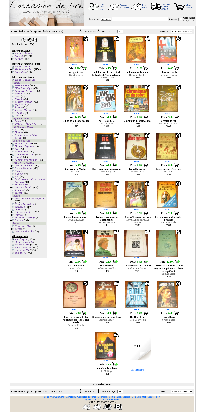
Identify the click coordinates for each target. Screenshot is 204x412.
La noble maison (137, 169)
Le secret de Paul (168, 121)
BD (16, 129)
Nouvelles (19, 112)
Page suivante (137, 369)
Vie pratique (21, 184)
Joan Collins (76, 268)
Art (16, 149)
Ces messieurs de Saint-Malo (107, 317)
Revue (18, 228)
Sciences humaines (24, 212)
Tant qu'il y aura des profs (137, 217)
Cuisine (18, 171)
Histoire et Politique (25, 154)
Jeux (17, 176)
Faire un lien (113, 399)
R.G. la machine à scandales (106, 169)
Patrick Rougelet (107, 171)
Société (18, 157)
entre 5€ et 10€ (22, 250)
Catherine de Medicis (76, 169)
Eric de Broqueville (168, 123)
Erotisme (19, 192)
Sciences (19, 215)
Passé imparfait (76, 265)
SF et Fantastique (23, 88)
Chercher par (94, 19)
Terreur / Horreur (23, 110)
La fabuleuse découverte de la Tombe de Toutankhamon (106, 73)
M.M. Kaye (106, 371)
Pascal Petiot (106, 123)
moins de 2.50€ (22, 244)
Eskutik (76, 123)
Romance (19, 93)
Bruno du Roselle (76, 325)
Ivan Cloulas (76, 171)
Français (19, 56)
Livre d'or (145, 6)
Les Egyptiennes (76, 72)
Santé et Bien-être (23, 168)
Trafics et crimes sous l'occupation (107, 218)
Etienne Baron (168, 274)
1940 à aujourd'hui (24, 69)
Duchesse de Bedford (106, 268)
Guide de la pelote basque (76, 121)
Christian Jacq (76, 75)
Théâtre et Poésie (23, 143)
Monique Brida (168, 222)
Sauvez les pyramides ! (76, 217)
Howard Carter (107, 77)
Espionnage (20, 104)
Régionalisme (21, 151)
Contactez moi (139, 397)
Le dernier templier (168, 72)
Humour (19, 173)
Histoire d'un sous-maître (138, 265)
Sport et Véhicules (23, 187)
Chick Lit (19, 99)
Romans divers (22, 85)
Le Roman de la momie (137, 72)
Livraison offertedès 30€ (166, 6)
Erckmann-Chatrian (137, 268)
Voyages (19, 190)
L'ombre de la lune (107, 368)
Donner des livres (124, 6)
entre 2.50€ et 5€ (23, 247)
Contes (18, 115)
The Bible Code (138, 317)
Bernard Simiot (106, 319)
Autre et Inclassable (24, 231)
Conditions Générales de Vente (81, 397)
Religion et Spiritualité (26, 160)
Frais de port (154, 397)
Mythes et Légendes (24, 146)
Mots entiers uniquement (189, 18)
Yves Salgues (168, 319)
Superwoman (107, 265)
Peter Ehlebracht (76, 219)
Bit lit (17, 96)
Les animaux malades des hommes (168, 218)
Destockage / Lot (23, 226)
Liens (102, 399)
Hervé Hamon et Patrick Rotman (137, 221)
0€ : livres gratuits (24, 242)
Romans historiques (24, 91)
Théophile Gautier (137, 75)
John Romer (168, 171)
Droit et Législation (24, 204)
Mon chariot (189, 6)
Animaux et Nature (24, 165)
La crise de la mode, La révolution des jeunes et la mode (76, 320)
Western (19, 107)
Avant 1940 (20, 72)
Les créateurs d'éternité (168, 169)
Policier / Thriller (23, 102)
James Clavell (137, 171)
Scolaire (19, 220)
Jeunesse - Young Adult (26, 124)
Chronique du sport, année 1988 (137, 122)
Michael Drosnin (138, 319)
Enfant (18, 121)
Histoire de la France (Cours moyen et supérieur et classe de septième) (168, 268)
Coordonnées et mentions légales (114, 397)
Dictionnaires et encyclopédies (30, 198)
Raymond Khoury (168, 75)
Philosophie (20, 206)
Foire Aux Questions (54, 397)
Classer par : (164, 31)
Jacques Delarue (107, 222)
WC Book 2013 (107, 121)
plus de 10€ (20, 252)
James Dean (168, 317)
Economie (20, 209)
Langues (19, 59)
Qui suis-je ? (102, 6)
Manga (18, 132)
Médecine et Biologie (25, 217)
